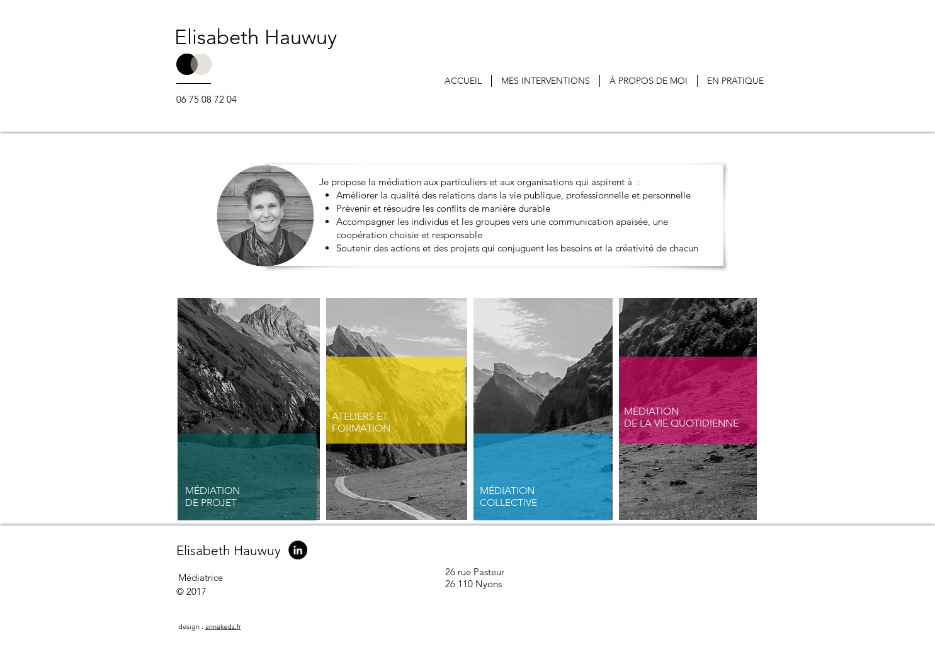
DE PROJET (211, 502)
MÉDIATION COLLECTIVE (508, 496)
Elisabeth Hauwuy (255, 37)
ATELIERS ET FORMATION (361, 422)
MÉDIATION (212, 490)
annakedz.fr (223, 626)
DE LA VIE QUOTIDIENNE (681, 423)
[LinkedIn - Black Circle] (297, 550)
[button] (545, 81)
